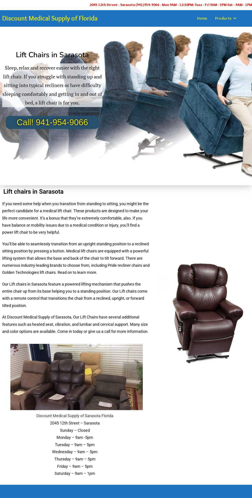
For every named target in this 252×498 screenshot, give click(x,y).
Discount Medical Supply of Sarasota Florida (74, 415)
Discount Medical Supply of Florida (50, 18)
